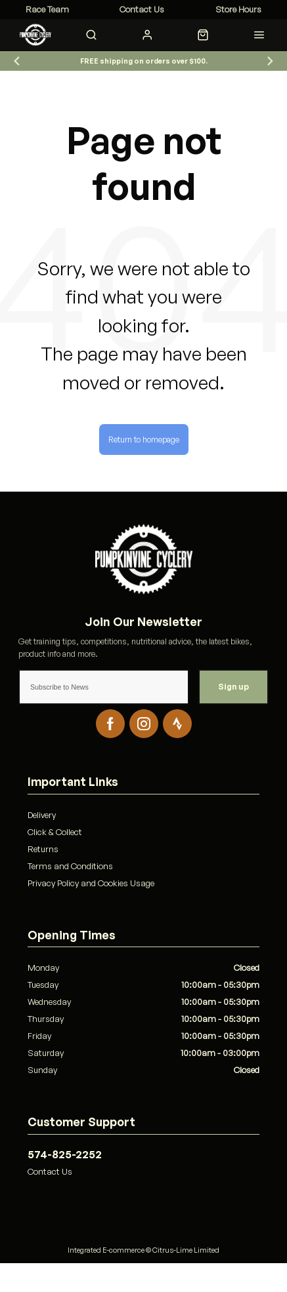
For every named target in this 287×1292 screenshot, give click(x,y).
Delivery (42, 815)
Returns (43, 849)
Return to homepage (143, 439)
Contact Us (50, 1171)
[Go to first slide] (270, 61)
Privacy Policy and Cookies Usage (91, 883)
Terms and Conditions (70, 866)
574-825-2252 (65, 1154)
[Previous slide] (17, 61)
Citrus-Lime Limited (185, 1250)
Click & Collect (55, 832)
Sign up (233, 687)
